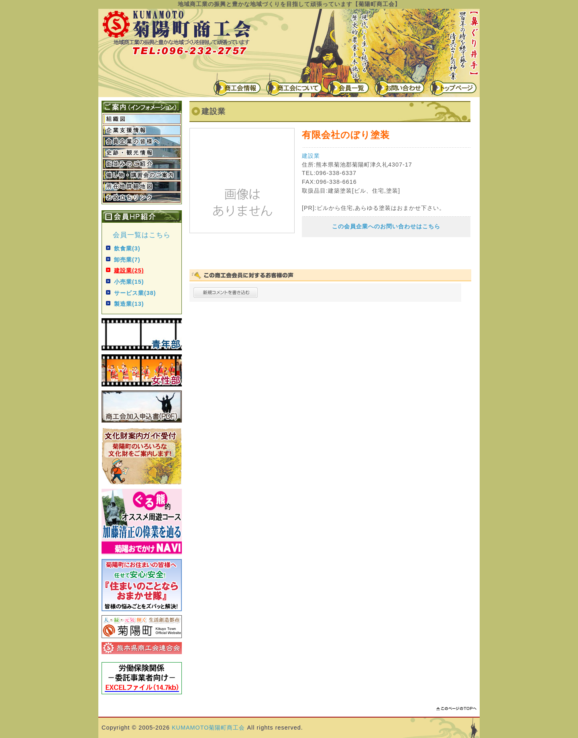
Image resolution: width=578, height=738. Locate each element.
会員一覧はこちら (142, 235)
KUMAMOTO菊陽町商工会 (208, 727)
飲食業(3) (127, 248)
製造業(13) (129, 304)
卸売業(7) (127, 259)
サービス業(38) (135, 293)
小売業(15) (129, 282)
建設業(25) (129, 270)
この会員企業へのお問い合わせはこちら (386, 226)
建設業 (311, 155)
